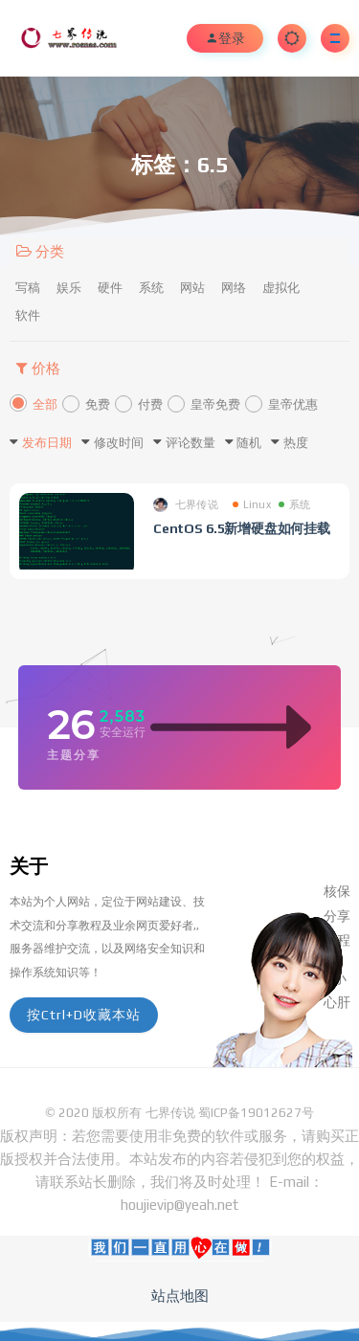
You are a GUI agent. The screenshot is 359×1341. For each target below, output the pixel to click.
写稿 (27, 287)
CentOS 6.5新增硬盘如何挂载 (241, 528)
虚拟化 (281, 287)
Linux (252, 504)
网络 (233, 287)
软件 (27, 315)
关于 (29, 866)
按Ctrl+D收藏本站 (84, 1014)
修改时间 (119, 443)
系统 (151, 287)
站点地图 (180, 1295)
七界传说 (185, 505)
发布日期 (47, 443)
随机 (248, 443)
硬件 (110, 287)
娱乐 (68, 287)
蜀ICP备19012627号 (256, 1113)
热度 (295, 443)
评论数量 (190, 443)
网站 (192, 287)
